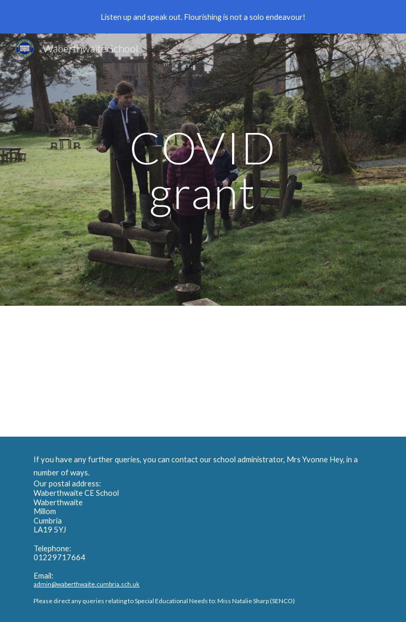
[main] (203, 170)
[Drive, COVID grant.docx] (187, 371)
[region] (203, 17)
